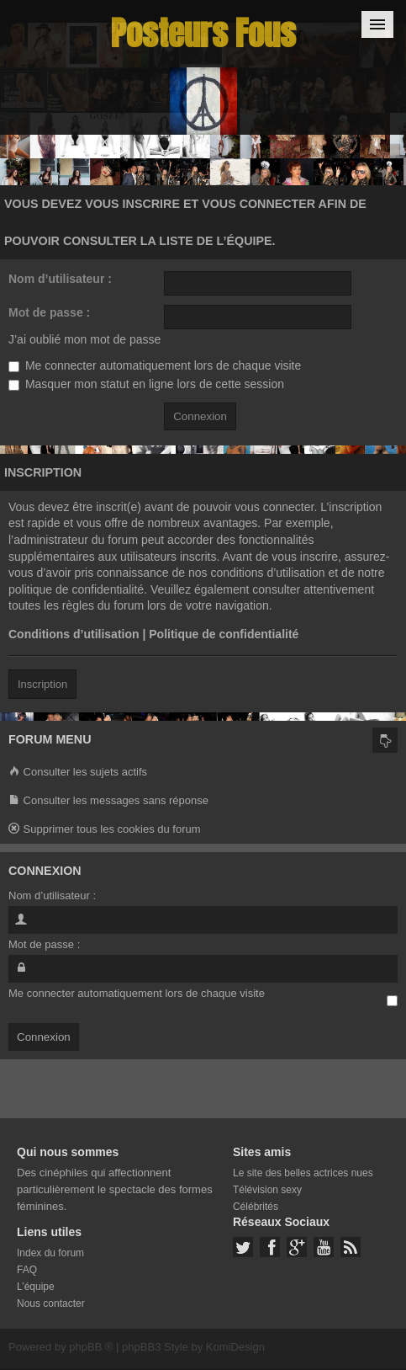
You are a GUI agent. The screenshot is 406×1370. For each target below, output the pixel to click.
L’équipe (36, 1287)
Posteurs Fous (203, 33)
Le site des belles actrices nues (303, 1173)
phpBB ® (91, 1347)
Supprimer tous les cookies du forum (104, 830)
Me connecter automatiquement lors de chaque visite (154, 365)
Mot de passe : (49, 312)
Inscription (42, 684)
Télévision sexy (267, 1190)
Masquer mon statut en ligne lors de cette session (146, 384)
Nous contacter (51, 1303)
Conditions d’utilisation (74, 634)
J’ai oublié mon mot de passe (84, 339)
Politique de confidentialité (223, 634)
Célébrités (255, 1207)
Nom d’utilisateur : (60, 278)
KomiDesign (235, 1347)
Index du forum (50, 1253)
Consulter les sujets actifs (77, 772)
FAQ (27, 1270)
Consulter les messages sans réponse (108, 801)
